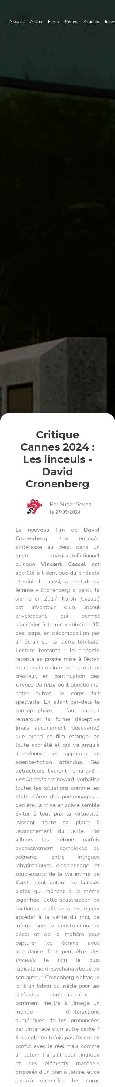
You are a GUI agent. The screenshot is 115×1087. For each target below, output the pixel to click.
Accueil (16, 21)
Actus (36, 21)
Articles (91, 21)
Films (53, 21)
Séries (71, 21)
